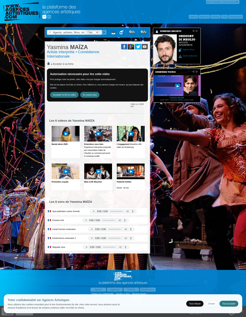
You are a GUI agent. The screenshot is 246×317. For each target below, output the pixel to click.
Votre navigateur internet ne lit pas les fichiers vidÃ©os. (113, 211)
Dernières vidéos (165, 72)
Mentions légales (139, 294)
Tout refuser (195, 303)
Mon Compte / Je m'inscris (221, 2)
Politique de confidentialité (102, 294)
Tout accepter (228, 303)
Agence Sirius (188, 49)
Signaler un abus (123, 294)
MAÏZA (67, 47)
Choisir (211, 303)
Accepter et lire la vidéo (64, 95)
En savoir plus (90, 95)
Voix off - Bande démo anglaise (177, 100)
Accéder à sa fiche (63, 64)
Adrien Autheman (190, 56)
